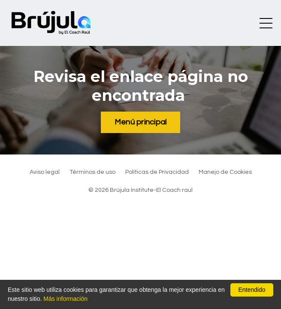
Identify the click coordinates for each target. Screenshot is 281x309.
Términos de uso (92, 172)
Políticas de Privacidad (157, 172)
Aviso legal (45, 172)
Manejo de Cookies (225, 172)
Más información (65, 298)
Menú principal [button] (141, 122)
